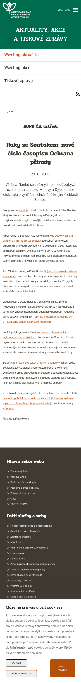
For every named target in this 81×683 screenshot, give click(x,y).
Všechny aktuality (21, 55)
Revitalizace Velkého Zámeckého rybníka (28, 321)
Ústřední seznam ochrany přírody (27, 531)
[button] (68, 10)
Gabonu (9, 408)
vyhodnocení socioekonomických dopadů (33, 362)
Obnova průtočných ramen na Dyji (54, 316)
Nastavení (16, 663)
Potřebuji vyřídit (18, 476)
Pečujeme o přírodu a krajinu (24, 487)
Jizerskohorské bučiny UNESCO (26, 574)
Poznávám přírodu (19, 471)
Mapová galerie (17, 558)
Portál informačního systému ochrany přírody (32, 563)
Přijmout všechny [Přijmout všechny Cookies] (62, 668)
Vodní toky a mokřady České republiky (29, 547)
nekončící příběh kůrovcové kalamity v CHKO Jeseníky (33, 398)
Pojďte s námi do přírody (22, 591)
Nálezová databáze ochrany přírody (27, 569)
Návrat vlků (16, 542)
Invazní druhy (17, 553)
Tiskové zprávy (18, 80)
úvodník (23, 210)
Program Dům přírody (21, 585)
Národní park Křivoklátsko (23, 596)
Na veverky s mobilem (21, 580)
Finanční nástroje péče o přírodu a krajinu (31, 525)
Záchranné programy (20, 536)
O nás (13, 498)
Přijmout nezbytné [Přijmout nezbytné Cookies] (21, 673)
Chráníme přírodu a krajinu (23, 482)
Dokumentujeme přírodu (22, 493)
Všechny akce (17, 67)
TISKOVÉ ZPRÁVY (19, 504)
